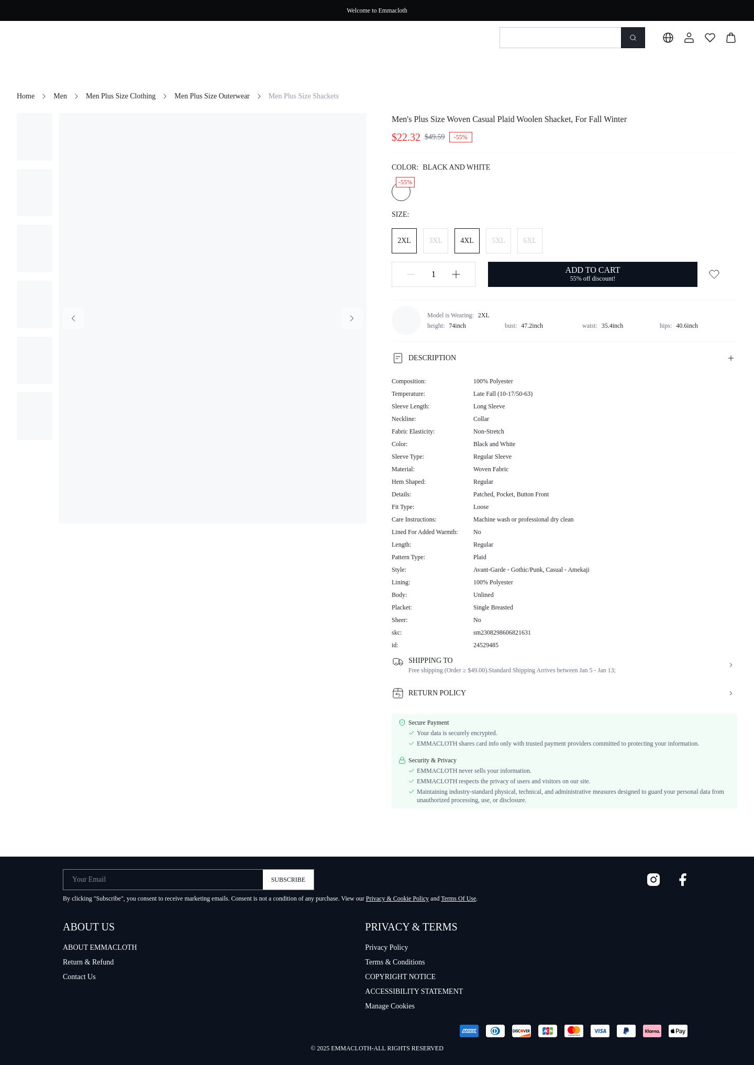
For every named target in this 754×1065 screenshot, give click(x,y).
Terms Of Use (458, 898)
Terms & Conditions (395, 962)
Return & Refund (88, 962)
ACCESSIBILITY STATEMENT (414, 991)
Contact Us (79, 977)
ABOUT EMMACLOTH (100, 947)
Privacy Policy (386, 947)
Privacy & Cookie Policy (397, 898)
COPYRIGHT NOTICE (400, 977)
